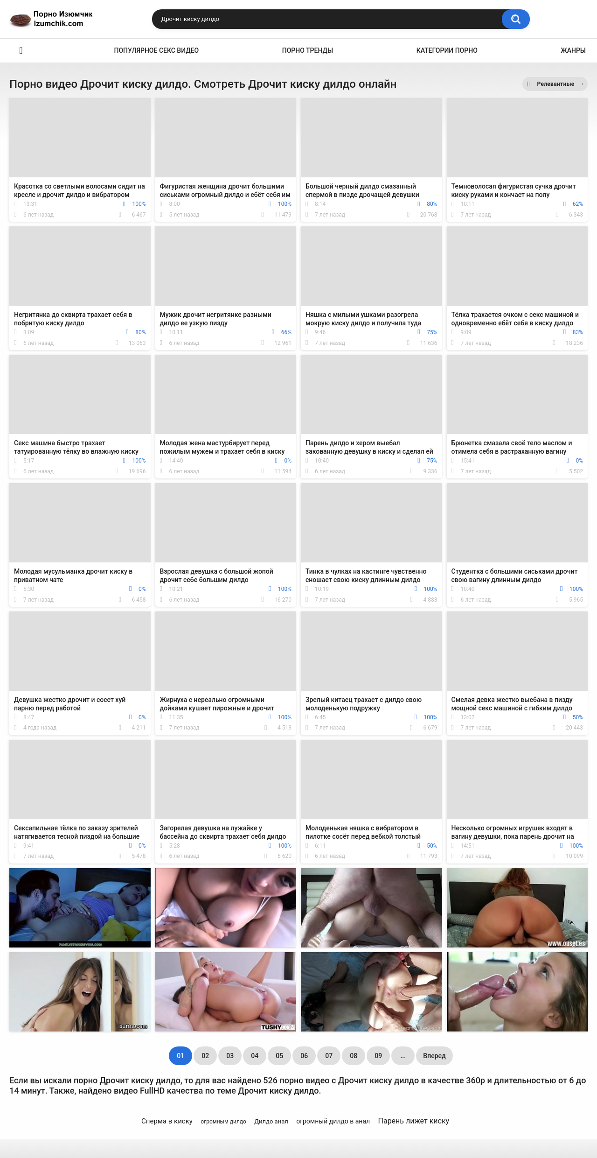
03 (230, 1056)
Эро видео (21, 51)
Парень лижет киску (414, 1120)
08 (353, 1056)
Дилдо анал (271, 1121)
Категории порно (447, 50)
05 (279, 1056)
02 (205, 1056)
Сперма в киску (167, 1121)
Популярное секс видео (156, 50)
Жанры (573, 50)
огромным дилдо (223, 1121)
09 (378, 1056)
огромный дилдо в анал (333, 1121)
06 (304, 1056)
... (403, 1056)
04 (254, 1056)
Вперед (434, 1056)
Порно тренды (307, 50)
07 (329, 1056)
